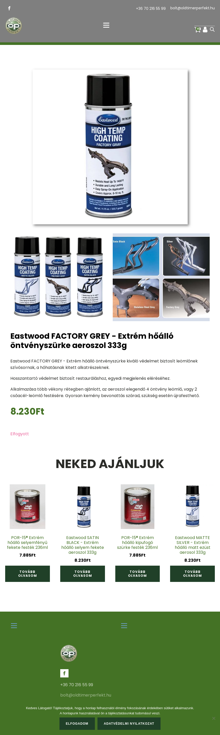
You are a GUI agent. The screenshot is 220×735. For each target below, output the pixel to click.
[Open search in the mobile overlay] (212, 29)
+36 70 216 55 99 (151, 8)
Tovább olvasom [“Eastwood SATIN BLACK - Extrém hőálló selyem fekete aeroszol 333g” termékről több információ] (82, 574)
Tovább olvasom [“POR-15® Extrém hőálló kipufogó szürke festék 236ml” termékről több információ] (137, 574)
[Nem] (213, 718)
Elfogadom (77, 723)
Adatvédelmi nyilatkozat (129, 723)
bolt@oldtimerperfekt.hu (192, 8)
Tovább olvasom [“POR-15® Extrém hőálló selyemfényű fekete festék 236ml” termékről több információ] (27, 574)
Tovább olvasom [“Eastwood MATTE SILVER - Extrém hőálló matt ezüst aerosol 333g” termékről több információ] (192, 574)
